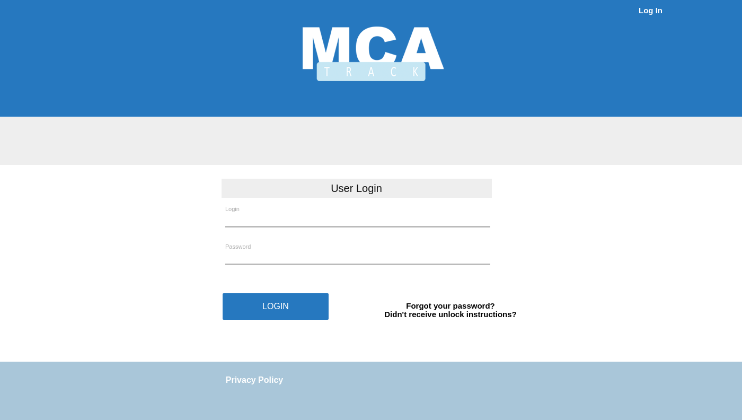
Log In (650, 10)
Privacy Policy (255, 379)
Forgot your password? (450, 305)
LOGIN (275, 306)
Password (238, 246)
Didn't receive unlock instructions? (450, 314)
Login (232, 209)
